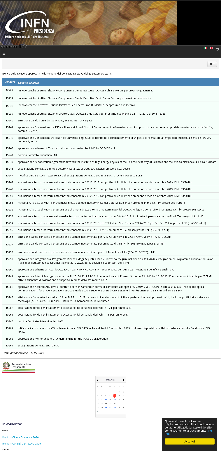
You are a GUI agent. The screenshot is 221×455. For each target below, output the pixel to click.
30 (123, 407)
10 (98, 399)
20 (110, 403)
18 (102, 403)
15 (119, 399)
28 (115, 407)
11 (102, 399)
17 (98, 403)
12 (106, 399)
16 (123, 399)
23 (123, 403)
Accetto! (189, 441)
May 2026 (110, 379)
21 (115, 403)
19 (106, 403)
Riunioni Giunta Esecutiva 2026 (20, 437)
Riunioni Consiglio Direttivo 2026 (21, 443)
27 (110, 407)
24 (98, 407)
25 (102, 407)
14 (115, 399)
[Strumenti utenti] (212, 64)
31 (98, 411)
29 (119, 407)
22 (119, 403)
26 (106, 407)
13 (110, 399)
